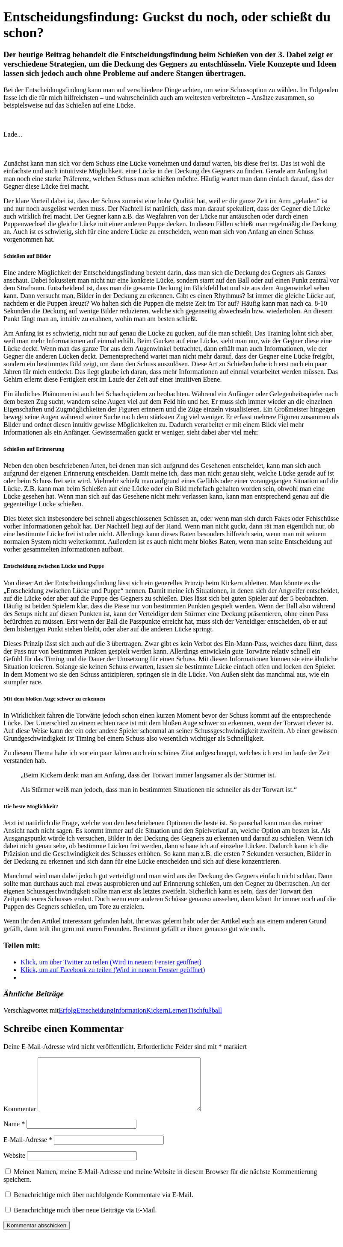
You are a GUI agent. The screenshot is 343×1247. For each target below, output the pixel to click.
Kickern (157, 1010)
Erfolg (67, 1010)
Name (14, 1134)
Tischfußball (205, 1010)
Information (129, 1010)
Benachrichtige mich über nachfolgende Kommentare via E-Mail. (103, 1205)
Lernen (177, 1010)
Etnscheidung (94, 1010)
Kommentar (19, 1119)
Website (14, 1165)
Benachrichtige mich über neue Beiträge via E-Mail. (85, 1220)
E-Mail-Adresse (27, 1150)
